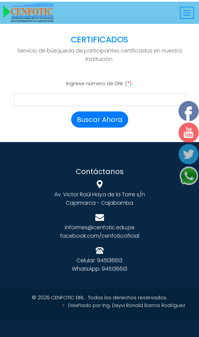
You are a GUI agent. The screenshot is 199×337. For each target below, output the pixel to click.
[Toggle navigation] (187, 13)
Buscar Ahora (99, 119)
